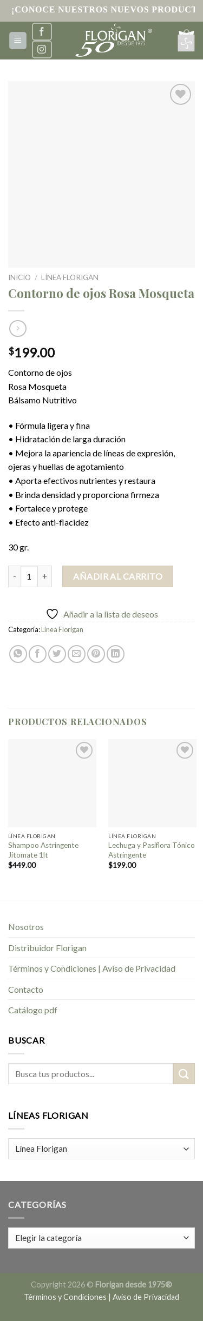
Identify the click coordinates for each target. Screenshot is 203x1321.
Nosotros (26, 926)
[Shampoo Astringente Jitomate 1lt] (52, 783)
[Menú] (18, 41)
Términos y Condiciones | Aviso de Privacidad (91, 968)
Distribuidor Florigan (47, 947)
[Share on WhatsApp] (18, 654)
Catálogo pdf (32, 1010)
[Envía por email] (77, 654)
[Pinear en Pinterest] (96, 654)
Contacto (25, 989)
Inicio (19, 277)
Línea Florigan (70, 277)
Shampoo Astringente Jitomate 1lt (43, 850)
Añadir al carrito (117, 576)
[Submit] (184, 1073)
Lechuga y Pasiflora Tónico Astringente (151, 850)
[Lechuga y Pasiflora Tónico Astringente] (152, 783)
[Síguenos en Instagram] (41, 49)
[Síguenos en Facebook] (41, 32)
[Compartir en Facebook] (38, 654)
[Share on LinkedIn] (116, 654)
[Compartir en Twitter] (57, 654)
